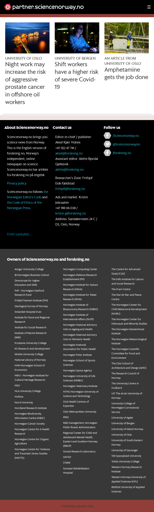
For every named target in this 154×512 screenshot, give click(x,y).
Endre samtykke (18, 234)
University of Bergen (123, 423)
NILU (17, 385)
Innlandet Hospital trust (28, 311)
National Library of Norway (30, 359)
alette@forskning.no (69, 169)
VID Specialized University (126, 455)
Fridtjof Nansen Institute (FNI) (31, 300)
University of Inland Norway (127, 429)
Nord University (24, 402)
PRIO (66, 417)
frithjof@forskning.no (70, 188)
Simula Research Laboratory (79, 451)
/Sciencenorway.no (126, 135)
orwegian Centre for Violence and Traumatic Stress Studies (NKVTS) (32, 453)
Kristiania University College (31, 343)
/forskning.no (122, 153)
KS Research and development (32, 348)
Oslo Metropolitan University (79, 411)
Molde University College (29, 354)
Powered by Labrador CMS (77, 506)
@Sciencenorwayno (126, 144)
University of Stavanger (124, 450)
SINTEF (67, 457)
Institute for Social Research (30, 327)
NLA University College (28, 391)
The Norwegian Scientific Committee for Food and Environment (125, 353)
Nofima (19, 396)
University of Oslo (121, 434)
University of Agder (122, 417)
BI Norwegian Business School (32, 275)
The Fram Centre (121, 289)
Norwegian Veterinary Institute (80, 386)
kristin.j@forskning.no (70, 213)
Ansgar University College (29, 269)
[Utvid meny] (149, 7)
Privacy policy (16, 183)
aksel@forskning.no (69, 153)
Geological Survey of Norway (31, 306)
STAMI (66, 462)
